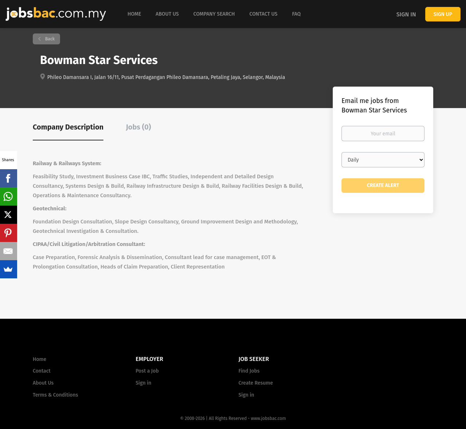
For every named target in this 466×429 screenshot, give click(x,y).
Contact (42, 371)
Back (49, 38)
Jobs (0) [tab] (138, 127)
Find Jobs (249, 371)
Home (39, 359)
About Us (43, 383)
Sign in (406, 14)
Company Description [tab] (68, 127)
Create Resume (255, 383)
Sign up (443, 14)
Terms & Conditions (55, 395)
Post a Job (147, 371)
